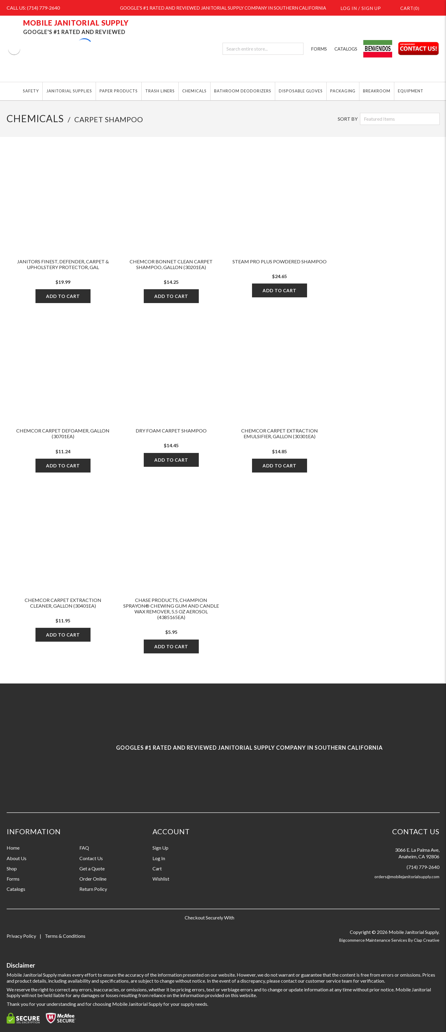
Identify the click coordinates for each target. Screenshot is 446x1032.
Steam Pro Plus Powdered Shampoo (279, 261)
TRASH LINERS (160, 90)
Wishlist (160, 879)
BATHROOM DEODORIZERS (242, 90)
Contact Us (91, 858)
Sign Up (160, 848)
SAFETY (31, 90)
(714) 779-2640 (423, 867)
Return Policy (93, 889)
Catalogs (16, 889)
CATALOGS (345, 48)
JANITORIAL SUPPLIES (69, 90)
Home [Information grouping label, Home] (13, 848)
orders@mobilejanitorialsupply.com (406, 876)
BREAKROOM (376, 90)
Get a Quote (92, 868)
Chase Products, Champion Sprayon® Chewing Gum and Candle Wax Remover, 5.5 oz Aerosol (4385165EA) (171, 608)
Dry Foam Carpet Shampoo (171, 430)
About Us (16, 858)
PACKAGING (342, 90)
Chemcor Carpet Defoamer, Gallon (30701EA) (62, 433)
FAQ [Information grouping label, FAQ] (84, 848)
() (406, 8)
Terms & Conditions (65, 936)
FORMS (319, 48)
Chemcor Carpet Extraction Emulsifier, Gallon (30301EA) (279, 433)
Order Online (92, 879)
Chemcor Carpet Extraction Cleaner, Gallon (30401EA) (63, 603)
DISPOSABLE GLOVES (301, 90)
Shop (12, 868)
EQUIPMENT (410, 90)
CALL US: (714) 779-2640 (33, 8)
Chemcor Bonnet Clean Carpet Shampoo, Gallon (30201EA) (171, 264)
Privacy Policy (21, 936)
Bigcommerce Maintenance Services (373, 940)
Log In (158, 858)
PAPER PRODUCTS (119, 90)
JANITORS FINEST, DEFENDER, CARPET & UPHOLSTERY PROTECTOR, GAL (63, 264)
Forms (13, 879)
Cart (157, 868)
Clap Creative (426, 940)
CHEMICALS (194, 90)
